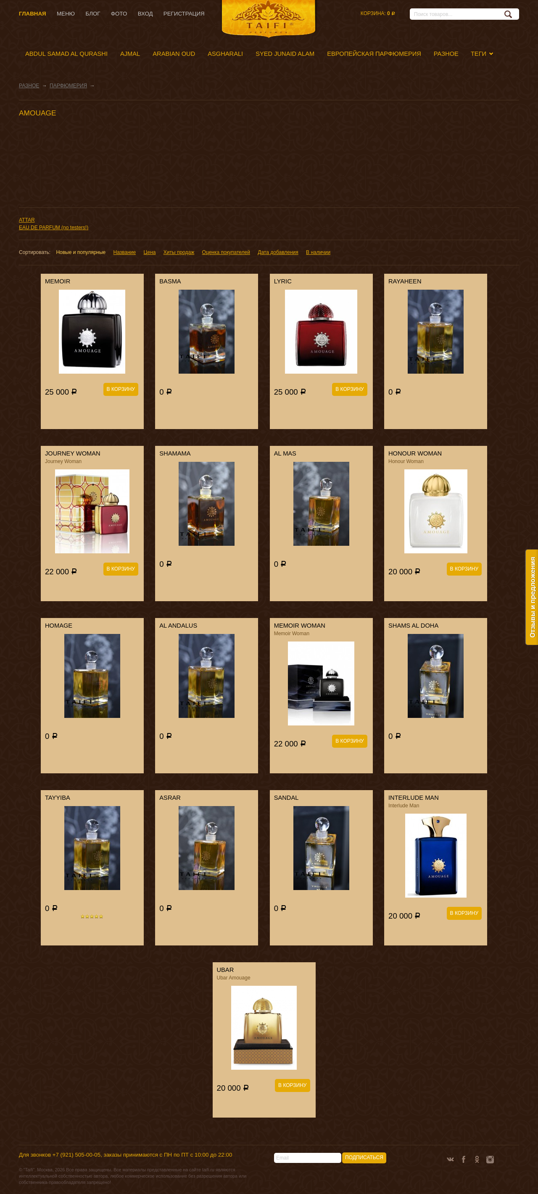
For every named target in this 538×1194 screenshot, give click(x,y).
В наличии (318, 252)
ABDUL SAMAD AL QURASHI (66, 53)
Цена (150, 252)
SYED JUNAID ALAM (285, 53)
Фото (119, 13)
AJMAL (130, 53)
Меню (66, 13)
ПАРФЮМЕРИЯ (68, 86)
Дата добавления (278, 252)
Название (124, 252)
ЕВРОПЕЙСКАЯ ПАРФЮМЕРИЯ (374, 53)
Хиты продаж (179, 252)
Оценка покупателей (226, 252)
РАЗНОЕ (446, 53)
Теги (478, 53)
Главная (32, 13)
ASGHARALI (225, 53)
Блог (92, 13)
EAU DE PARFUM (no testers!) (53, 227)
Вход (145, 13)
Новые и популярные (80, 252)
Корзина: (378, 13)
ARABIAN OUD (174, 53)
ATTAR (27, 220)
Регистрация (184, 13)
